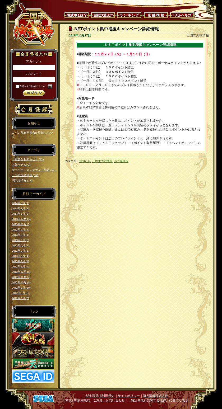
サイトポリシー (129, 396)
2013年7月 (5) (20, 240)
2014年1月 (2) (20, 213)
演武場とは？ (76, 15)
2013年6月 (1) (20, 245)
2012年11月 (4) (21, 277)
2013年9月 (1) (20, 229)
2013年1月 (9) (20, 266)
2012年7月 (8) (20, 298)
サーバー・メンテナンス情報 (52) (33, 169)
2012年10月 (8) (21, 282)
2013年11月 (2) (21, 224)
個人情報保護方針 (155, 396)
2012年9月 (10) (21, 287)
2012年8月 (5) (20, 292)
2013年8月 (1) (20, 234)
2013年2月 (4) (20, 261)
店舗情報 (156, 15)
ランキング (129, 15)
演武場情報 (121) (23, 180)
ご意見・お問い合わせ (109, 400)
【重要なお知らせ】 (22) (28, 159)
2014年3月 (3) (20, 208)
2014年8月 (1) (20, 203)
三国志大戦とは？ (103, 15)
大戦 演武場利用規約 (99, 396)
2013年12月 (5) (21, 218)
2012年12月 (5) (21, 271)
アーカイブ (37, 194)
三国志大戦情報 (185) (25, 175)
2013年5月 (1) (20, 250)
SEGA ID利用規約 (77, 400)
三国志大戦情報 (102, 161)
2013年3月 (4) (20, 255)
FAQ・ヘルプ (182, 15)
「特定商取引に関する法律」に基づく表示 (158, 400)
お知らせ (85, 161)
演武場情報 (121, 161)
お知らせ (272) (21, 164)
